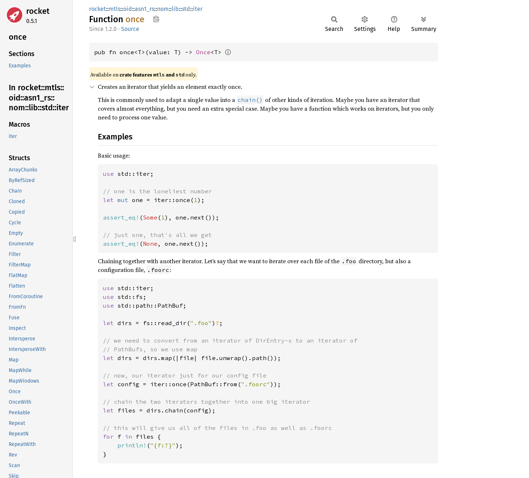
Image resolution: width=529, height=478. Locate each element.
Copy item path (156, 19)
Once (203, 52)
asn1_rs (144, 8)
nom (163, 8)
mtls (114, 8)
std (186, 8)
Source (130, 28)
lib (175, 8)
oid (127, 8)
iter (198, 8)
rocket (37, 11)
